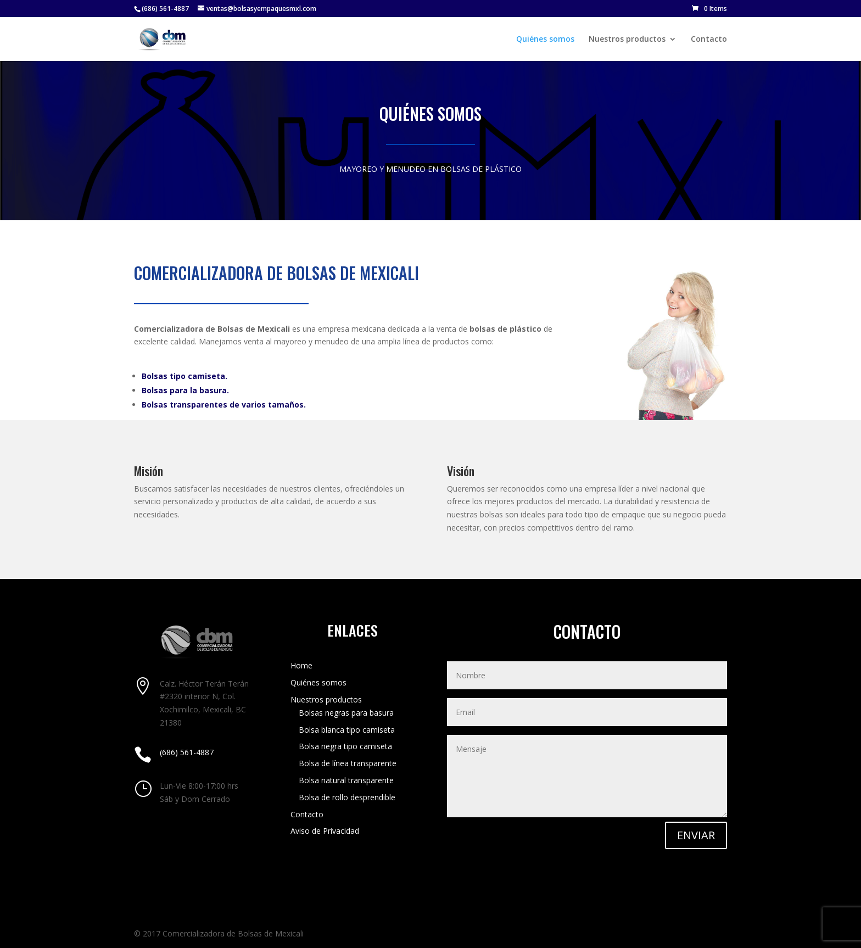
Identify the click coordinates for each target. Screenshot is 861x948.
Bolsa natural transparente (346, 780)
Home (301, 665)
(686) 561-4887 (165, 8)
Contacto (709, 39)
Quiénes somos (545, 39)
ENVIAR (696, 835)
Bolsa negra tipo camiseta (345, 746)
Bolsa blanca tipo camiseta (347, 729)
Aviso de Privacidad (324, 831)
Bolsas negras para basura (346, 712)
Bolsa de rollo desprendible (347, 797)
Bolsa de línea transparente (347, 763)
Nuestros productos (627, 39)
